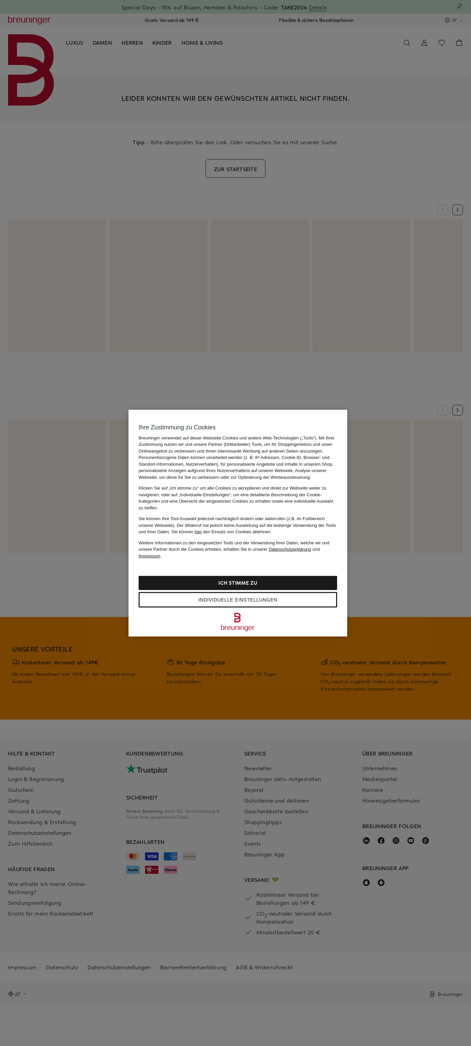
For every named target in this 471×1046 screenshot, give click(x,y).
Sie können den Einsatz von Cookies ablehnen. (222, 531)
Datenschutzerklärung (290, 549)
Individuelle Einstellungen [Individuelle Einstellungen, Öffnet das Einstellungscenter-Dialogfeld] (237, 600)
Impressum (149, 555)
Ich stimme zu (237, 583)
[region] (238, 523)
